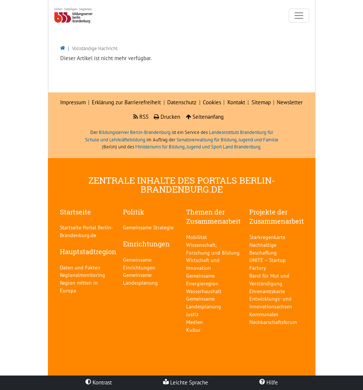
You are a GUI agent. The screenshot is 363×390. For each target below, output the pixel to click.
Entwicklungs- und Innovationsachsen (270, 302)
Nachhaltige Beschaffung (263, 248)
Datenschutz (182, 102)
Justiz (192, 314)
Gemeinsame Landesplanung (140, 278)
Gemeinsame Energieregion (202, 279)
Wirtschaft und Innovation (203, 263)
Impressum (73, 102)
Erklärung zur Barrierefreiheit (126, 102)
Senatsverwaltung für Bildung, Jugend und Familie (227, 140)
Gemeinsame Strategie (148, 227)
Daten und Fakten (80, 267)
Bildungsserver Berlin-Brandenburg (135, 132)
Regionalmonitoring (82, 274)
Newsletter (290, 102)
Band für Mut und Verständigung (269, 279)
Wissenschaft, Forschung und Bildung (213, 248)
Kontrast (98, 382)
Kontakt (236, 102)
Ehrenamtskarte (267, 291)
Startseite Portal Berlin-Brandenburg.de (86, 231)
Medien (194, 321)
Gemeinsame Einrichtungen (139, 263)
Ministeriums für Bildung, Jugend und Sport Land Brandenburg (197, 147)
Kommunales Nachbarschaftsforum (273, 318)
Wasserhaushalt (203, 291)
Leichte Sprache (185, 382)
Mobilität (196, 236)
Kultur (193, 329)
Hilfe (268, 382)
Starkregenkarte (267, 236)
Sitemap (261, 102)
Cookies (212, 102)
